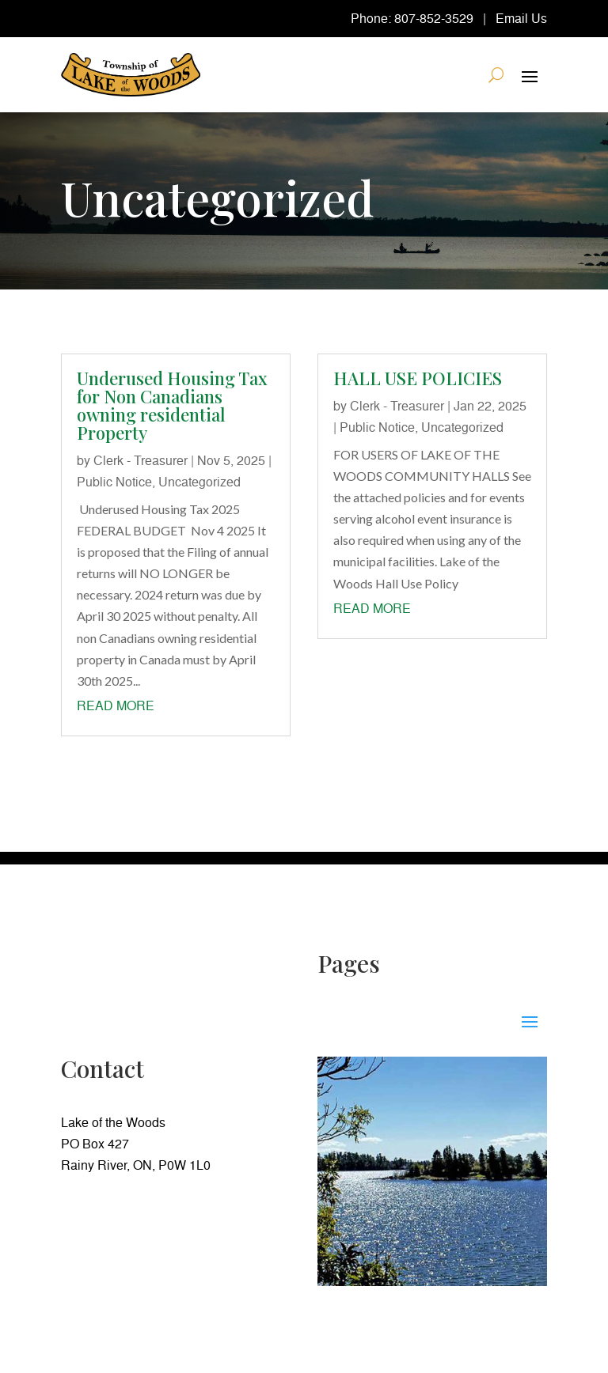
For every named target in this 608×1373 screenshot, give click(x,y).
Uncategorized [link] (199, 481)
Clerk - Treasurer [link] (140, 460)
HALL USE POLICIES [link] (417, 378)
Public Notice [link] (114, 481)
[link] (130, 74)
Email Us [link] (521, 18)
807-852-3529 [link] (433, 18)
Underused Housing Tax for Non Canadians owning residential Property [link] (172, 405)
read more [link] (115, 705)
